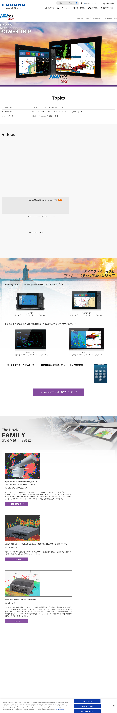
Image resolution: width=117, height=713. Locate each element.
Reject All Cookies (87, 706)
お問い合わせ (108, 8)
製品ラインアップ (84, 18)
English (87, 3)
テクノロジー (64, 8)
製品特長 (96, 18)
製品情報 (51, 8)
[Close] (114, 706)
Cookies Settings (87, 701)
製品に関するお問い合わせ (100, 695)
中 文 (94, 3)
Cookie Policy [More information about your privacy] (60, 709)
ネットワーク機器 (110, 18)
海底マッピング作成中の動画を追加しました (48, 107)
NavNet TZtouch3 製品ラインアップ (60, 347)
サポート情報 (80, 8)
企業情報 (94, 8)
